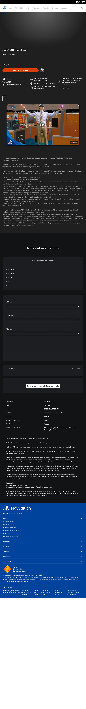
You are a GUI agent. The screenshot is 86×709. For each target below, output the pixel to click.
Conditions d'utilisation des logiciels (46, 592)
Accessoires (36, 8)
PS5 (16, 8)
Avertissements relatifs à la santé (16, 485)
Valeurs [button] (43, 546)
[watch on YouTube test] (74, 142)
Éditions (9, 302)
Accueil (5, 513)
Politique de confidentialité (16, 591)
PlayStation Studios (9, 527)
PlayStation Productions (11, 530)
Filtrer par (9, 315)
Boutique (55, 8)
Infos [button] (43, 518)
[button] (42, 124)
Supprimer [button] (76, 368)
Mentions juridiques (6, 591)
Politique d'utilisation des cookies (59, 592)
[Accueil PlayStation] (5, 8)
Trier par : (9, 329)
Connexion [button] (43, 561)
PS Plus (28, 8)
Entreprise (6, 533)
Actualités (46, 8)
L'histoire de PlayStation (11, 536)
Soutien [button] (43, 551)
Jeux (10, 8)
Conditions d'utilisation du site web (27, 592)
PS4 (21, 8)
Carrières (6, 524)
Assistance (64, 8)
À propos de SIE (8, 522)
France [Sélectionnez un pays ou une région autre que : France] (9, 587)
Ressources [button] (43, 556)
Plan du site (36, 592)
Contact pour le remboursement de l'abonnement (73, 592)
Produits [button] (43, 542)
